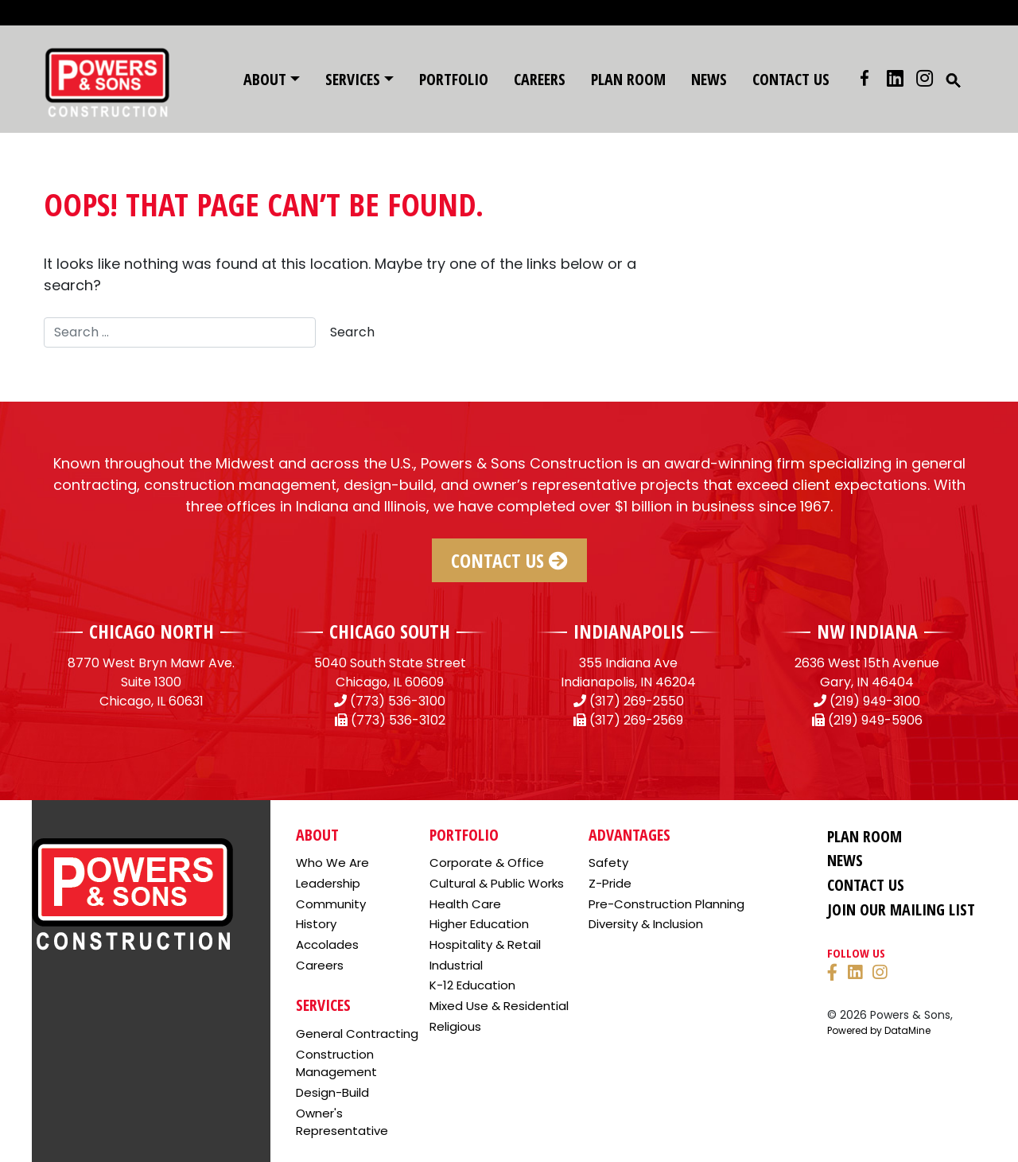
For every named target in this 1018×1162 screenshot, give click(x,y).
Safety (608, 862)
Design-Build (332, 1092)
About (264, 79)
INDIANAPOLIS (628, 631)
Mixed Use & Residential (499, 1005)
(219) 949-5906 (875, 720)
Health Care (465, 904)
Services (352, 79)
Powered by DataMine (879, 1030)
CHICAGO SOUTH (389, 631)
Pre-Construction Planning (666, 904)
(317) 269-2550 (636, 701)
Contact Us (791, 79)
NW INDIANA (867, 631)
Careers (539, 79)
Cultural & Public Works (496, 883)
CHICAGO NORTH (151, 631)
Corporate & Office (486, 862)
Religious (455, 1026)
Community (331, 904)
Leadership (328, 883)
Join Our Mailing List (901, 909)
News (709, 79)
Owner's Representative (342, 1122)
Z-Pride (610, 883)
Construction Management (336, 1063)
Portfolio (453, 79)
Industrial (456, 965)
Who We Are (332, 862)
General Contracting (357, 1033)
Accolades (327, 944)
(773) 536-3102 (398, 720)
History (316, 923)
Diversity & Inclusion (646, 923)
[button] (953, 79)
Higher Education (479, 923)
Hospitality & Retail (485, 944)
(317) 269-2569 (636, 720)
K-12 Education (472, 985)
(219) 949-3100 (875, 701)
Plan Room (628, 79)
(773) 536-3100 (397, 701)
